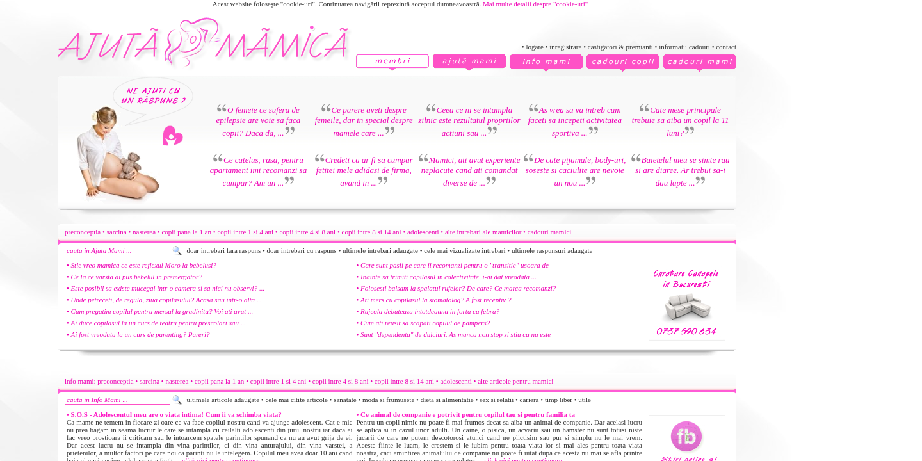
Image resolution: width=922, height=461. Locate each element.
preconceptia (83, 232)
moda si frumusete (388, 399)
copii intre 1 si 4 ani (245, 232)
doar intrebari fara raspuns (223, 250)
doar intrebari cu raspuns (302, 250)
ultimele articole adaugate (222, 399)
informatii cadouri (684, 47)
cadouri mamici (550, 232)
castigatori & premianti (620, 47)
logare (534, 47)
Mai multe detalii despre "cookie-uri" (535, 4)
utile (584, 399)
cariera (529, 399)
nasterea (144, 232)
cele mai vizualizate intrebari (464, 250)
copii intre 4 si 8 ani (307, 232)
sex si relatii (497, 399)
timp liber (558, 399)
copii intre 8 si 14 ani (371, 232)
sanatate (345, 399)
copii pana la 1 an (186, 232)
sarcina (117, 232)
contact (726, 47)
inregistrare (565, 47)
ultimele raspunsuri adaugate (552, 250)
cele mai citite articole (296, 399)
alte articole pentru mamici (515, 381)
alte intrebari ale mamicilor (483, 232)
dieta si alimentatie (447, 399)
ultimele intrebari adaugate (380, 250)
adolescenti (423, 232)
